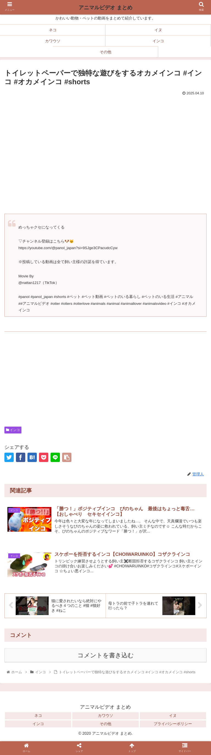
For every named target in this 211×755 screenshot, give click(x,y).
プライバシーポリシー (173, 724)
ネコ (38, 715)
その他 (105, 724)
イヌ (173, 715)
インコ (13, 430)
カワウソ (105, 715)
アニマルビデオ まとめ (105, 7)
